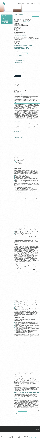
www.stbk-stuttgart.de (26, 53)
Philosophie (3, 17)
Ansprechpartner (4, 16)
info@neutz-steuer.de (27, 21)
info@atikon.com (18, 79)
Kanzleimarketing (37, 425)
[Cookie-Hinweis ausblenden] (37, 437)
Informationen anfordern (5, 21)
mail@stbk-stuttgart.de (25, 52)
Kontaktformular (4, 18)
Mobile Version (38, 429)
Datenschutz (37, 430)
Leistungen (24, 3)
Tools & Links (33, 3)
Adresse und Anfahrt (4, 15)
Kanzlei (19, 3)
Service (28, 3)
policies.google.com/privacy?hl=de (22, 411)
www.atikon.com (19, 80)
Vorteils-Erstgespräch (5, 20)
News (37, 3)
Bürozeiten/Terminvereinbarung (6, 19)
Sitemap (37, 429)
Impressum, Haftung (5, 22)
